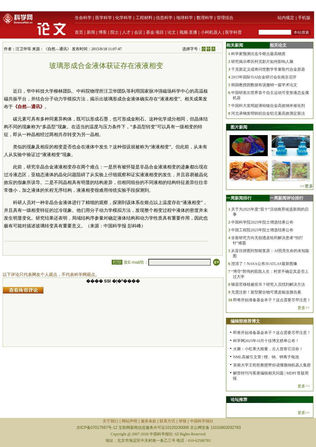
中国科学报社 (201, 421)
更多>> (304, 307)
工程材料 (144, 17)
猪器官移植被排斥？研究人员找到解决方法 (268, 284)
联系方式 (167, 421)
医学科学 (103, 17)
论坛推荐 (239, 399)
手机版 (304, 17)
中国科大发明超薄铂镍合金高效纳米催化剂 (268, 105)
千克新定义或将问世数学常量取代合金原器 (268, 69)
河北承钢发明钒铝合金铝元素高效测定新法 (268, 113)
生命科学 (83, 17)
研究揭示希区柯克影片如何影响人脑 (262, 61)
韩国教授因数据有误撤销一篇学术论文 (264, 85)
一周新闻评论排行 (286, 198)
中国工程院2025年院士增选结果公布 (262, 230)
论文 (171, 32)
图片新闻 (239, 127)
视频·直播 (188, 32)
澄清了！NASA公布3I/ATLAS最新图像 (264, 263)
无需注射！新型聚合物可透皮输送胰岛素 (266, 292)
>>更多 (306, 186)
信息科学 (164, 17)
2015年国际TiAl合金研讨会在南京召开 (264, 77)
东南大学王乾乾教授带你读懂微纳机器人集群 (272, 365)
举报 (182, 421)
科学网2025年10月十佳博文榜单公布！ (266, 340)
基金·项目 (155, 32)
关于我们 (110, 421)
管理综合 (225, 17)
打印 (117, 262)
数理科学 (205, 17)
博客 (102, 32)
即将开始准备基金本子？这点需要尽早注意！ (272, 300)
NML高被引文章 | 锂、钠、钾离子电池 (266, 357)
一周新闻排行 (239, 198)
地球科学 (184, 17)
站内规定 (285, 17)
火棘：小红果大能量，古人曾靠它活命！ (268, 349)
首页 (79, 32)
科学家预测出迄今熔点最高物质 (258, 54)
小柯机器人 (211, 32)
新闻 (91, 32)
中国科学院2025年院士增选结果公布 (262, 222)
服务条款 (148, 421)
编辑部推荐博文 (245, 321)
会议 (138, 32)
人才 (126, 32)
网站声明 (129, 421)
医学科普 (233, 32)
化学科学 (123, 17)
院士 (114, 32)
